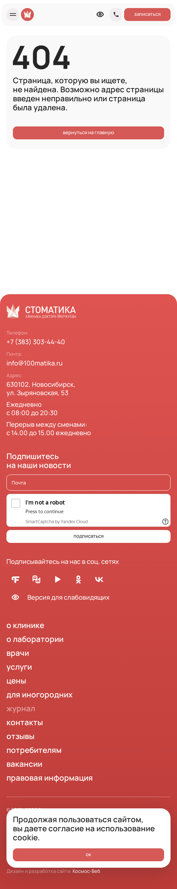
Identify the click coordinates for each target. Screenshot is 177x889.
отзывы (20, 736)
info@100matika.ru (34, 363)
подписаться (88, 536)
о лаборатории (35, 639)
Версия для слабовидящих (58, 597)
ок (88, 854)
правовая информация (49, 777)
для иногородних (39, 694)
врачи (17, 652)
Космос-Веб (86, 871)
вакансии (24, 763)
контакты (24, 722)
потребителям (34, 749)
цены (16, 680)
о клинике (25, 625)
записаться (147, 14)
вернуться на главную (88, 132)
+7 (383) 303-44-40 (35, 341)
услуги (19, 666)
